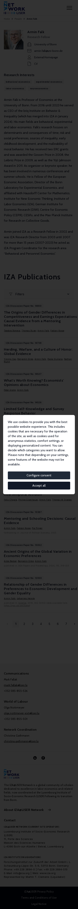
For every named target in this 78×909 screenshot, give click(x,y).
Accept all (39, 485)
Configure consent (39, 475)
